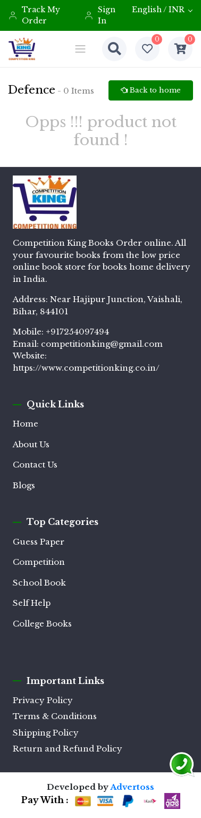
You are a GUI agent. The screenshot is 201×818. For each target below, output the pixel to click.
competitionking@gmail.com (102, 344)
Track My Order (34, 15)
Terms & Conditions (55, 716)
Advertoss (132, 787)
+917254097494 (77, 332)
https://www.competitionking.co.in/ (86, 368)
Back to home (151, 90)
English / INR (158, 9)
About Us (31, 444)
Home (25, 424)
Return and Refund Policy (67, 749)
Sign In (99, 15)
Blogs (24, 485)
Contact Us (35, 465)
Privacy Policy (43, 700)
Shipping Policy (46, 733)
